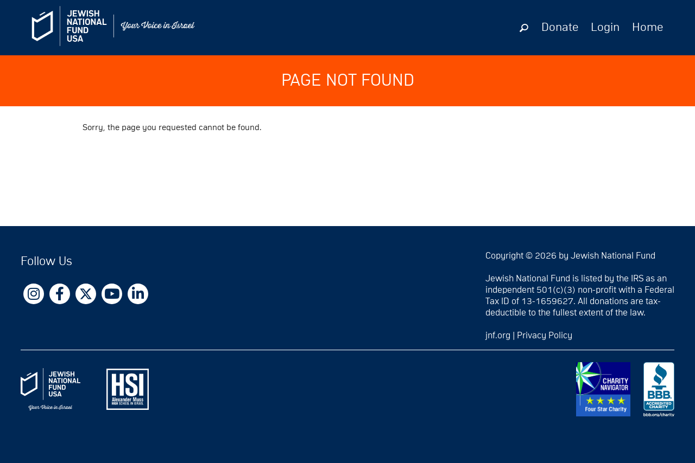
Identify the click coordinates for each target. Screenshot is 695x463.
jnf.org (497, 335)
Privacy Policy (544, 335)
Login (605, 28)
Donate (559, 28)
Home (647, 28)
